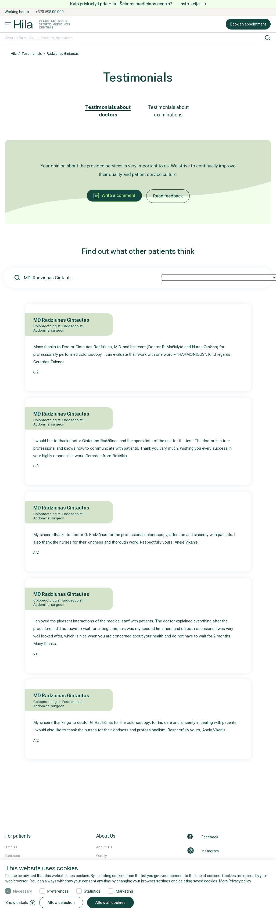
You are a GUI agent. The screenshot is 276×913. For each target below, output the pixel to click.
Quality (101, 856)
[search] (268, 38)
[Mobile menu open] (8, 25)
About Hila (104, 847)
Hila (14, 54)
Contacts (12, 856)
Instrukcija (193, 3)
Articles (11, 847)
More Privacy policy (235, 881)
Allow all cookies (110, 902)
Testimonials (31, 54)
